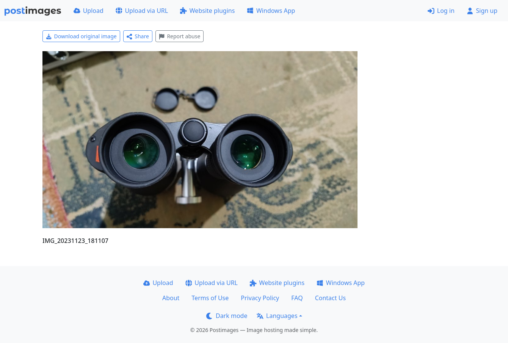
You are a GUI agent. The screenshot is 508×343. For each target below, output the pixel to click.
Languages (277, 316)
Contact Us (330, 298)
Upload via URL (142, 10)
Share (138, 36)
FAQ (297, 298)
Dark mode (226, 316)
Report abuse (179, 36)
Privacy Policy (260, 298)
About (170, 298)
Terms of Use (210, 298)
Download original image (81, 36)
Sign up (482, 10)
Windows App (271, 10)
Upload (88, 10)
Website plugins (207, 10)
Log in (441, 10)
